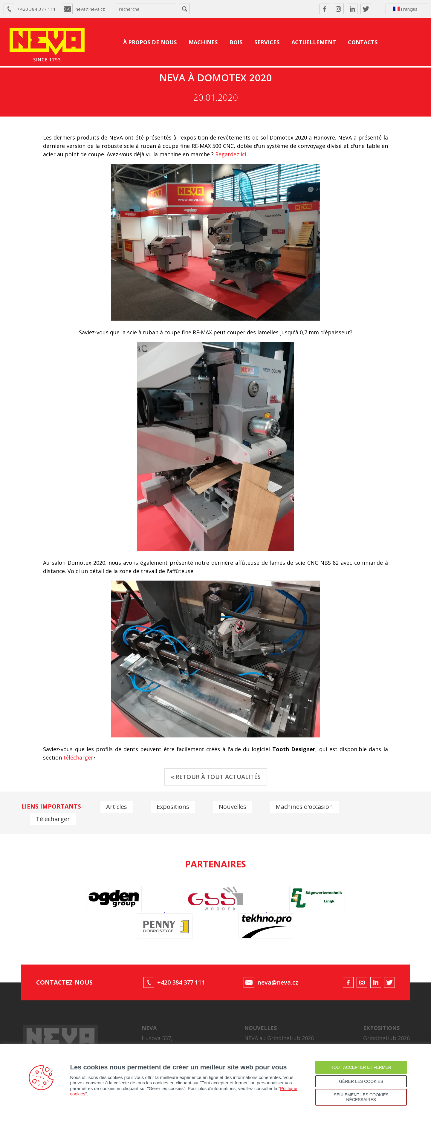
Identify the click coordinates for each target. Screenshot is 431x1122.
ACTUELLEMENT (313, 42)
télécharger (78, 757)
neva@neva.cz (90, 9)
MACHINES (203, 42)
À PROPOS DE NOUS (150, 42)
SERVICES (266, 42)
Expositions (173, 806)
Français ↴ (405, 10)
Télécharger (53, 818)
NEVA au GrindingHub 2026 (279, 1034)
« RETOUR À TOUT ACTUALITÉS (216, 777)
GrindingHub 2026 (386, 1034)
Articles (116, 806)
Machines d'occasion (305, 806)
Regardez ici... (232, 154)
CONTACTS (362, 42)
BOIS (236, 42)
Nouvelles (233, 806)
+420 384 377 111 (36, 9)
